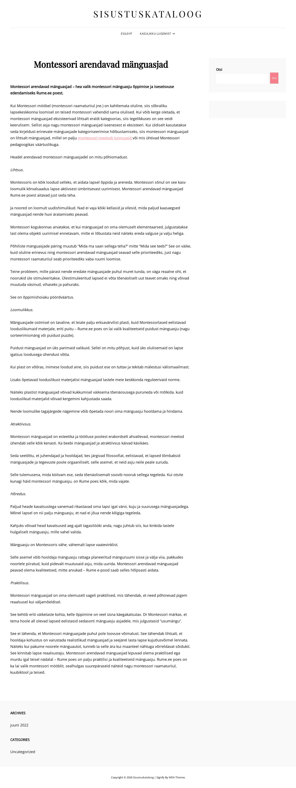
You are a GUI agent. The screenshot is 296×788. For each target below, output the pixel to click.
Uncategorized (22, 751)
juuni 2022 (19, 725)
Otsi (219, 69)
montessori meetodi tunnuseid (105, 137)
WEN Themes (177, 777)
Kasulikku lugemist (155, 34)
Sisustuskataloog (148, 14)
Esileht (126, 34)
